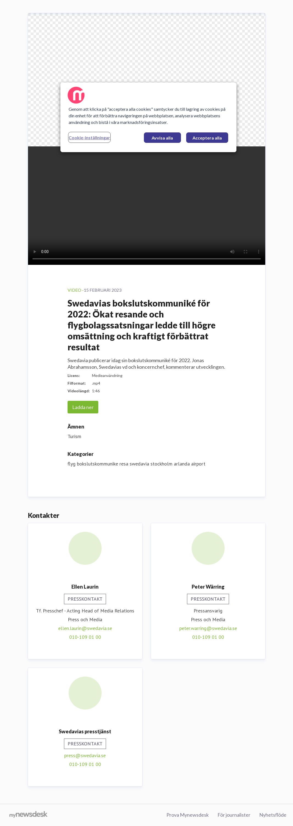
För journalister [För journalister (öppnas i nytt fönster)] (233, 815)
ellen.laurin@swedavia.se (85, 628)
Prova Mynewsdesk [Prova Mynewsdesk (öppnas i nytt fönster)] (187, 815)
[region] (148, 117)
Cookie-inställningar (89, 137)
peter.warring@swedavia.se (208, 628)
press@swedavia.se (85, 755)
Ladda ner (83, 407)
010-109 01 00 (85, 637)
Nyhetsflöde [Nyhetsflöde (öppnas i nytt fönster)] (272, 815)
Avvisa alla (162, 137)
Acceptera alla (207, 137)
